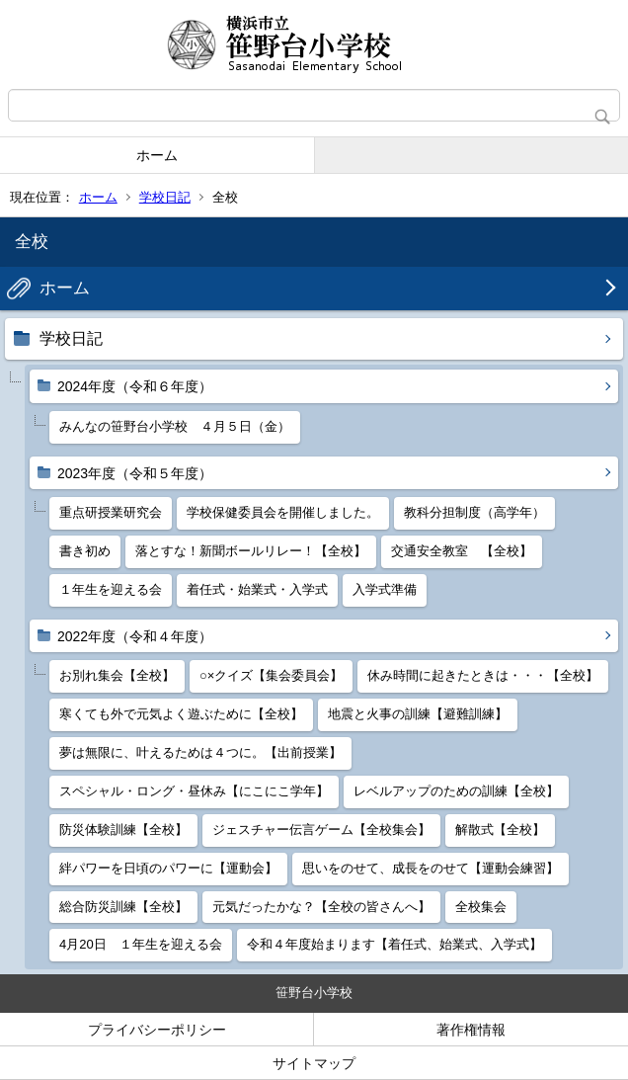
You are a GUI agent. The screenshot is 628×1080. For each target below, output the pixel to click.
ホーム (157, 155)
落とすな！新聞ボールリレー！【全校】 (250, 550)
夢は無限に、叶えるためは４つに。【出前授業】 (200, 752)
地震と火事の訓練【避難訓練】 (418, 713)
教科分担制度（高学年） (474, 512)
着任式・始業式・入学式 (257, 589)
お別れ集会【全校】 (117, 675)
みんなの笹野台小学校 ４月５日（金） (174, 426)
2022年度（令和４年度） (134, 636)
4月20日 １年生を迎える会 (140, 944)
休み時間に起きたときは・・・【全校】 (482, 675)
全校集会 (481, 906)
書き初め (85, 550)
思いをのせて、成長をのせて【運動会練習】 (430, 868)
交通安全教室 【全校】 (461, 550)
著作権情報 (471, 1030)
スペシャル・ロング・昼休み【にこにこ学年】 (194, 791)
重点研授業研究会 (110, 512)
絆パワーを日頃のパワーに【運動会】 (168, 868)
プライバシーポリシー (157, 1030)
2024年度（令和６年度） (134, 386)
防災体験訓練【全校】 (123, 829)
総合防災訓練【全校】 (123, 906)
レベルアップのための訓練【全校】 (456, 791)
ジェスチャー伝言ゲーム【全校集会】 (321, 829)
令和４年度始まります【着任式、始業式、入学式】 (394, 944)
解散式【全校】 (500, 829)
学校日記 (165, 197)
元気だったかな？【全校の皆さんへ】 (321, 906)
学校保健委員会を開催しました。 (283, 512)
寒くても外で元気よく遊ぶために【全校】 (181, 713)
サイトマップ (314, 1063)
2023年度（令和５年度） (134, 473)
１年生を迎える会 (110, 589)
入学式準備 (385, 589)
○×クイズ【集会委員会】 (271, 675)
